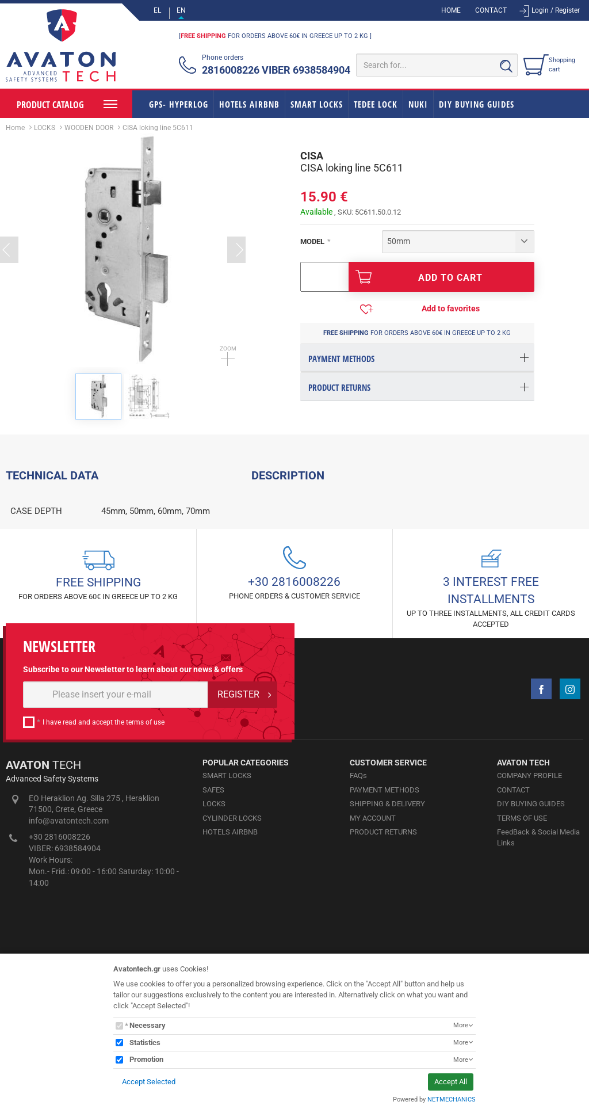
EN (181, 10)
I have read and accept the (104, 861)
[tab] (417, 357)
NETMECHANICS (451, 1099)
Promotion (146, 1059)
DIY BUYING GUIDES (476, 104)
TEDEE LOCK (375, 104)
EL (157, 10)
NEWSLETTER (59, 786)
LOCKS (44, 128)
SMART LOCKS (316, 104)
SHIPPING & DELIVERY (387, 942)
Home (15, 128)
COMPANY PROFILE (529, 914)
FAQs (358, 914)
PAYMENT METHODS (384, 928)
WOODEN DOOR (88, 128)
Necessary (147, 1025)
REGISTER (238, 833)
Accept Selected (148, 1081)
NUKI (418, 104)
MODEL (312, 241)
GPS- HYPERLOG (178, 104)
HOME (451, 10)
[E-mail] (115, 833)
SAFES (213, 928)
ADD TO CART (419, 277)
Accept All (450, 1081)
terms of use (145, 861)
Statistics (144, 1042)
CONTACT (491, 10)
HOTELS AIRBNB (249, 104)
